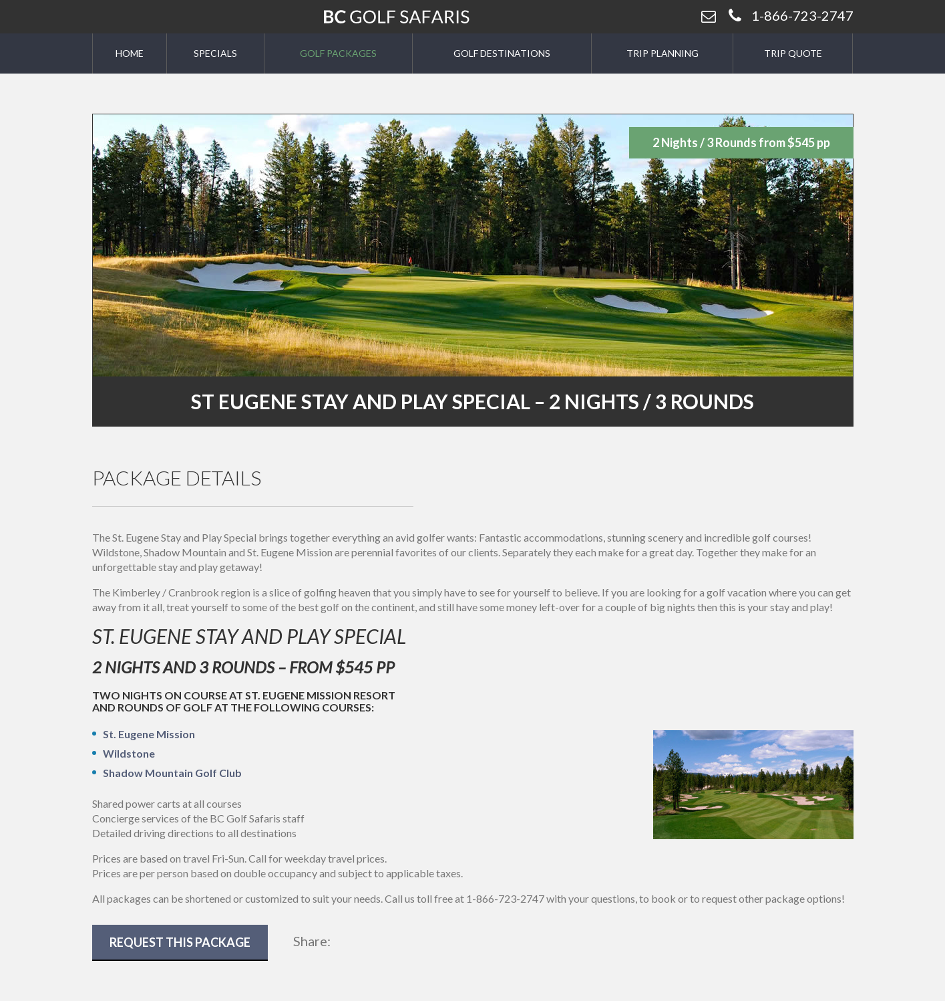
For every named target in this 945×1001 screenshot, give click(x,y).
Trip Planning (662, 53)
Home (130, 53)
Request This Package (180, 942)
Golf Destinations (501, 53)
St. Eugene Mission (149, 734)
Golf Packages (338, 53)
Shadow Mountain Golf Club (172, 772)
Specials (215, 53)
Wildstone (129, 753)
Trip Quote (793, 53)
